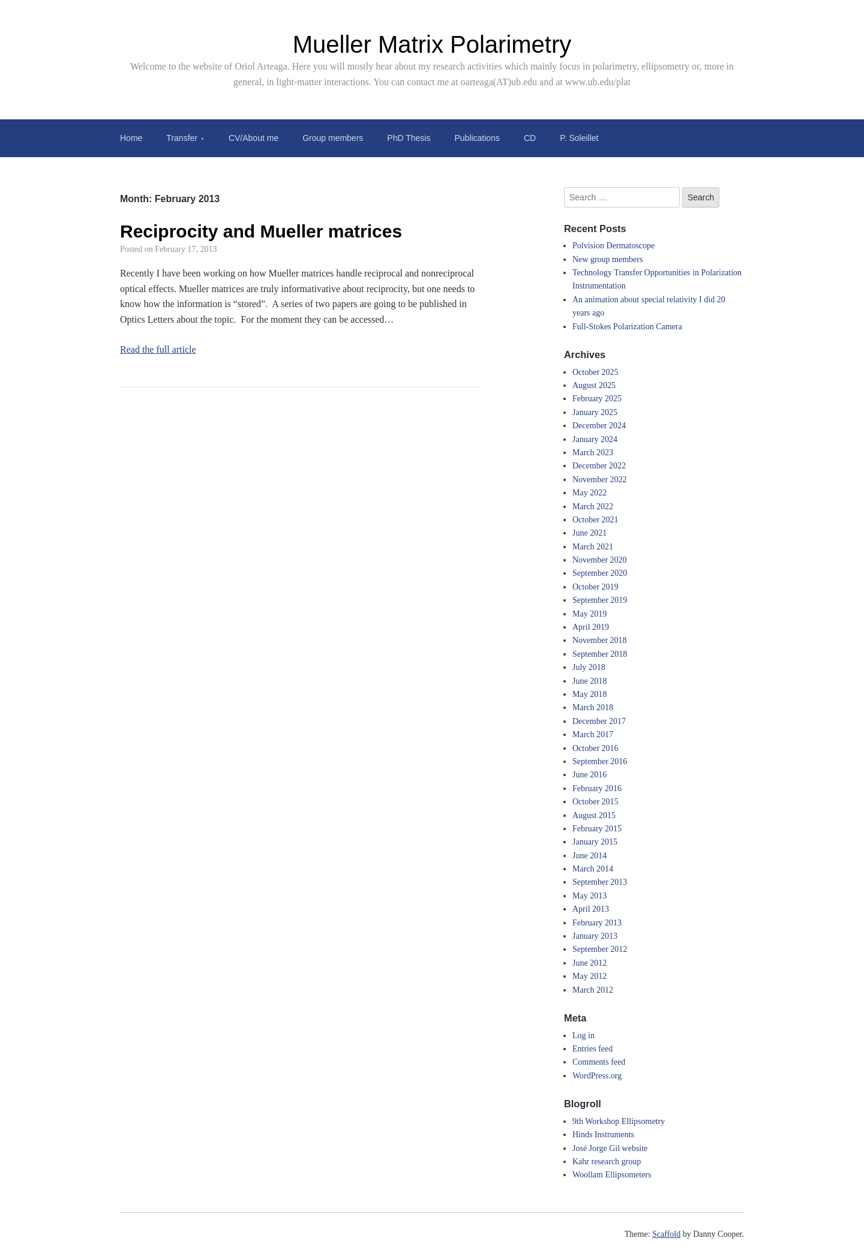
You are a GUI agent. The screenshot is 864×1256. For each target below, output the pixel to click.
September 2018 (599, 654)
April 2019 (590, 627)
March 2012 (592, 989)
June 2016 (589, 774)
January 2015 (594, 841)
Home (131, 138)
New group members (607, 259)
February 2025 (597, 398)
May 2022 (589, 492)
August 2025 (594, 385)
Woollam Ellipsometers (611, 1174)
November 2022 (599, 479)
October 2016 (595, 748)
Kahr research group (606, 1161)
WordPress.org (597, 1075)
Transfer (181, 138)
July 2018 (588, 667)
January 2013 (594, 936)
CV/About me (253, 138)
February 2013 (597, 922)
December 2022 (599, 465)
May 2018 (589, 694)
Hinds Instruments (603, 1134)
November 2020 (599, 559)
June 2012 (589, 962)
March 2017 (592, 734)
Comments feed (598, 1061)
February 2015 (597, 828)
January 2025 (594, 412)
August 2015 (594, 815)
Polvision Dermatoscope (613, 245)
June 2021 (589, 532)
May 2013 (589, 895)
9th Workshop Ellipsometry (618, 1121)
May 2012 (589, 976)
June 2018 (589, 681)
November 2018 (599, 640)
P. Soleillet (579, 138)
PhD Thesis (408, 138)
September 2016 (599, 761)
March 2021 (592, 546)
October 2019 (595, 586)
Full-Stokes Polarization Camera (627, 326)
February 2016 (597, 788)
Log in (583, 1035)
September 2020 (599, 573)
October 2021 (595, 519)
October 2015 (595, 801)
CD (530, 138)
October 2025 (595, 372)
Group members (332, 138)
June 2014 (589, 855)
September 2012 (599, 949)
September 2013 (599, 882)
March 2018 (592, 707)
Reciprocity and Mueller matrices (261, 231)
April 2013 (590, 909)
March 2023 (592, 452)
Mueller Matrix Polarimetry (432, 44)
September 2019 (599, 600)
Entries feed (592, 1048)
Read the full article (158, 349)
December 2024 (599, 425)
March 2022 (592, 506)
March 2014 (592, 868)
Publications (477, 138)
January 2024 (594, 439)
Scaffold (666, 1234)
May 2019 (589, 613)
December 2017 (599, 721)
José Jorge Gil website (609, 1148)
